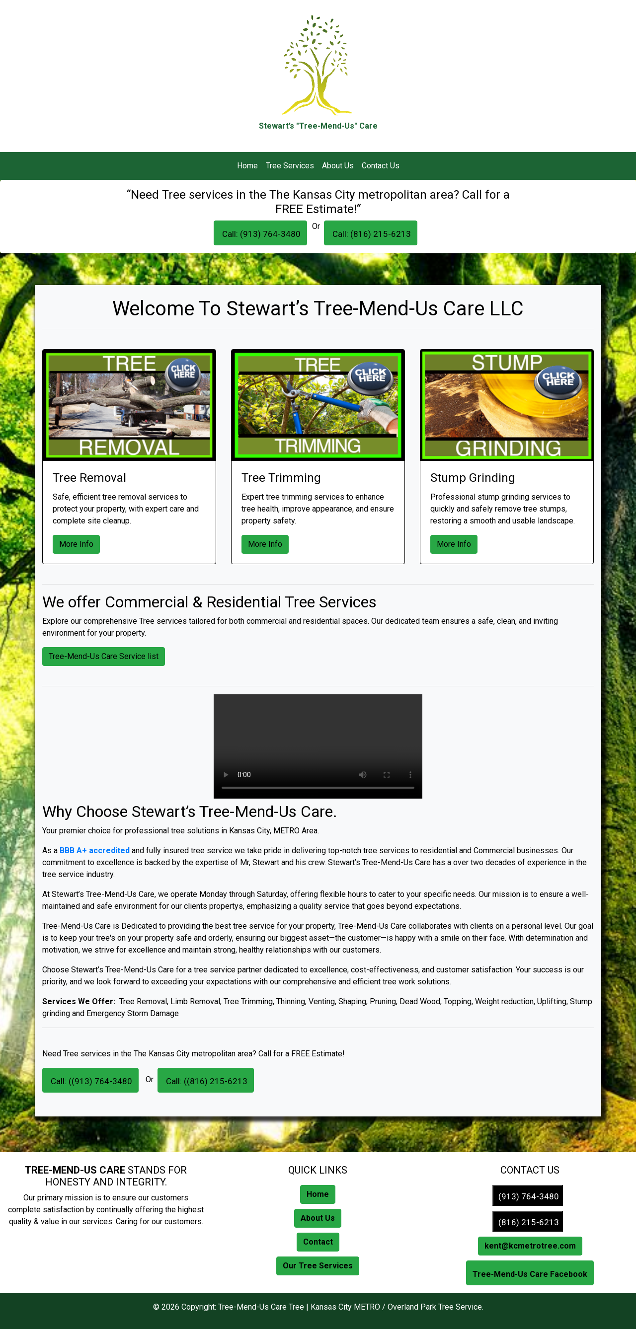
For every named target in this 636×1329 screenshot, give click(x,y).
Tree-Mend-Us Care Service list (104, 656)
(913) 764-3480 (527, 1196)
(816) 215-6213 (527, 1222)
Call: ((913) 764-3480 (90, 1081)
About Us (338, 165)
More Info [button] (76, 544)
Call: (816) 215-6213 (370, 234)
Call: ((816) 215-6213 (205, 1081)
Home (247, 165)
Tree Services (290, 165)
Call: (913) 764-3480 (260, 234)
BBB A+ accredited (95, 850)
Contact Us (380, 165)
